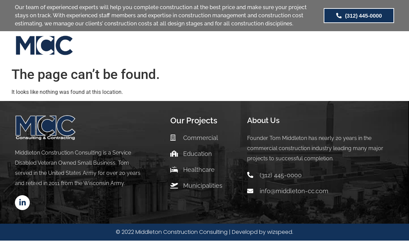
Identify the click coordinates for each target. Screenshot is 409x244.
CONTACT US (337, 47)
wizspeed (279, 232)
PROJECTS (211, 47)
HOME (127, 47)
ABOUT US (258, 47)
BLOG (296, 47)
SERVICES (164, 47)
